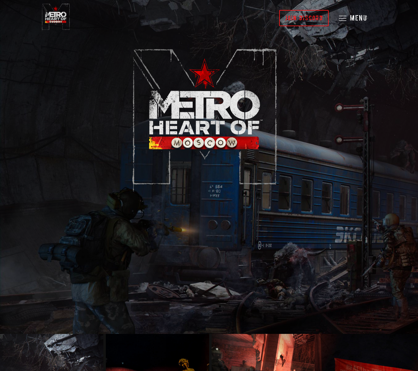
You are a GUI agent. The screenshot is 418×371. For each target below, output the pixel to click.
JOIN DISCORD (304, 18)
